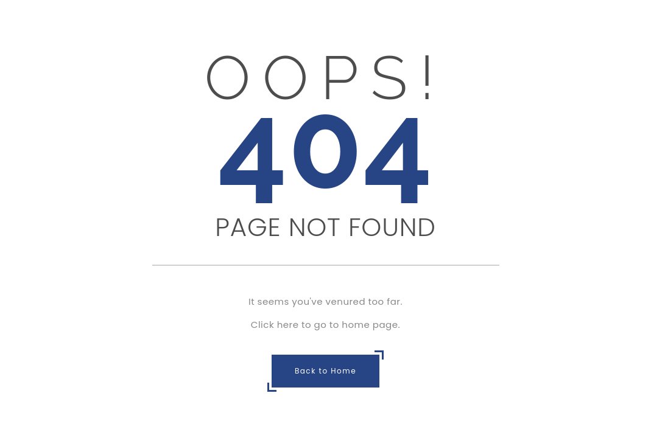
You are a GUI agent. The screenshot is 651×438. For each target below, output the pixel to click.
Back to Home (325, 371)
